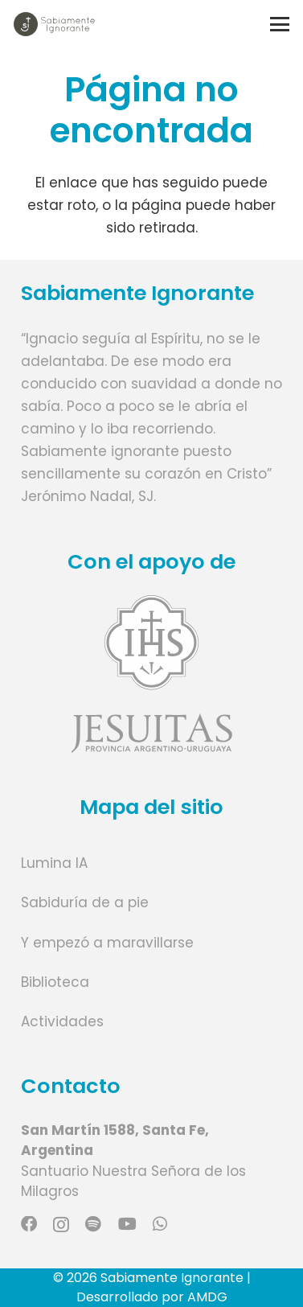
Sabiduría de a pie (85, 902)
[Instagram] (61, 1225)
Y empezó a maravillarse (107, 942)
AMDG (207, 1297)
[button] (279, 24)
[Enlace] (152, 673)
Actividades (62, 1021)
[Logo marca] (54, 24)
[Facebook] (29, 1224)
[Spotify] (93, 1224)
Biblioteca (55, 982)
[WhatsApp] (160, 1224)
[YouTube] (127, 1224)
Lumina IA (54, 863)
